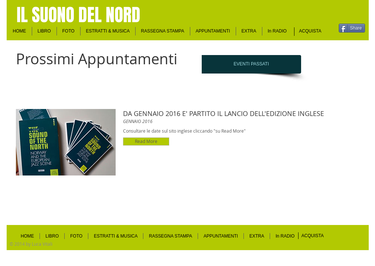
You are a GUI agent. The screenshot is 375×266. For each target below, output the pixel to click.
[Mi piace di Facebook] (336, 17)
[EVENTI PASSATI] (251, 64)
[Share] (352, 28)
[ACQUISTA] (310, 31)
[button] (213, 31)
